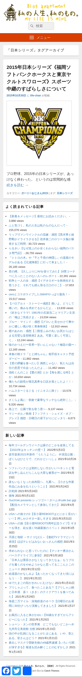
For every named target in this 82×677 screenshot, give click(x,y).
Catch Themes (51, 671)
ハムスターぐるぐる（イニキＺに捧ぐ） (34, 390)
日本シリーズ (65, 193)
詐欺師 (13, 491)
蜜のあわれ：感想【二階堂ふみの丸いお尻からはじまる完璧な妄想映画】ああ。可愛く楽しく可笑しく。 (41, 335)
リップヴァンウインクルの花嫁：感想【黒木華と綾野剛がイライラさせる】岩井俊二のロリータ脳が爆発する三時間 (41, 239)
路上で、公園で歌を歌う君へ (27, 409)
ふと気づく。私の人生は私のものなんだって (37, 225)
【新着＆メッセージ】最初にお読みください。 (38, 216)
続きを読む (17, 185)
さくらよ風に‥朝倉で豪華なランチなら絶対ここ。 (41, 400)
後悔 (11, 495)
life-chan (35, 95)
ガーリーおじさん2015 (34, 193)
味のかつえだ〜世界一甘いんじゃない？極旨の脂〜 (41, 344)
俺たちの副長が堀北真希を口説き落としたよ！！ (40, 381)
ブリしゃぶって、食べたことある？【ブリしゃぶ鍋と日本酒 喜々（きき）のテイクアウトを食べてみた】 (41, 592)
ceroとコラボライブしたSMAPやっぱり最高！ (38, 294)
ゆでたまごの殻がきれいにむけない (31, 583)
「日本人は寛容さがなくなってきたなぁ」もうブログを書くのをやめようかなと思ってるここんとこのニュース (41, 564)
